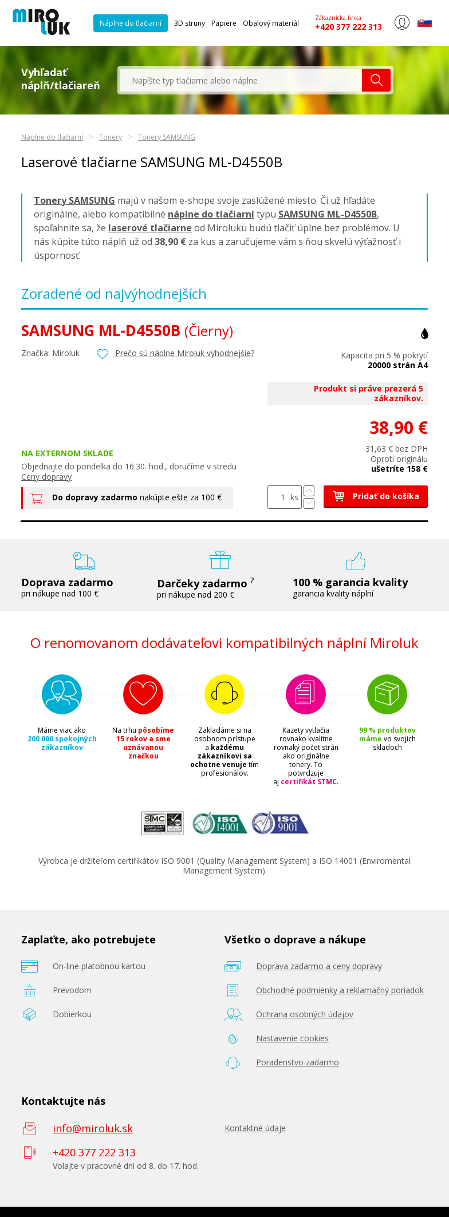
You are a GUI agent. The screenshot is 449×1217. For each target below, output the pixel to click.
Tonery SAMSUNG (166, 137)
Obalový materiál (271, 23)
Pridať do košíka (375, 496)
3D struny (189, 23)
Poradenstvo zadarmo (297, 1062)
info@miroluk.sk (93, 1128)
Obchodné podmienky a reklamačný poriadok (340, 990)
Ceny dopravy (46, 476)
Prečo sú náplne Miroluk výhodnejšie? (184, 352)
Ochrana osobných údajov (304, 1014)
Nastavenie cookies (292, 1038)
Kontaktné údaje (255, 1128)
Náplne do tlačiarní (131, 23)
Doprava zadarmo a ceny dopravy (319, 966)
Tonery (110, 137)
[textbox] (241, 80)
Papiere (224, 23)
